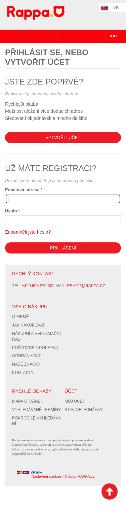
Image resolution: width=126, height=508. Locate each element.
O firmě (20, 316)
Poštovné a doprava (35, 347)
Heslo (11, 210)
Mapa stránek (27, 401)
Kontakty (23, 372)
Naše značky (26, 364)
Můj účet (75, 401)
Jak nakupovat (28, 325)
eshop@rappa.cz (86, 285)
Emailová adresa (22, 189)
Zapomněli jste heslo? (28, 232)
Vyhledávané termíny (36, 409)
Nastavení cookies (46, 476)
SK (116, 7)
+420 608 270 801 (38, 285)
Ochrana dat (26, 355)
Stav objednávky (84, 409)
